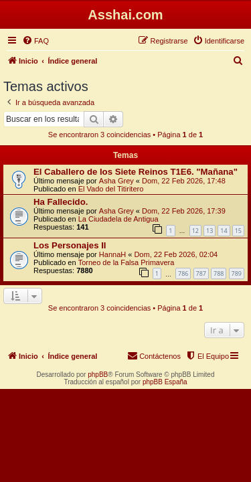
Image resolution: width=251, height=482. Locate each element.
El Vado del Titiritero (111, 189)
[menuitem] (35, 41)
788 (219, 273)
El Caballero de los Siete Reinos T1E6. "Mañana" (135, 172)
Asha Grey (116, 181)
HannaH (112, 254)
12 (195, 230)
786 (183, 273)
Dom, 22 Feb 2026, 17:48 (184, 181)
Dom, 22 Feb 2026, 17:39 (184, 211)
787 (201, 273)
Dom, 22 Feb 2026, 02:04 (176, 254)
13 (209, 230)
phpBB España (165, 382)
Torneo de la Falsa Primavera (126, 262)
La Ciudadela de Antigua (118, 219)
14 (223, 230)
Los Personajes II (69, 245)
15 (238, 230)
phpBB (98, 374)
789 (237, 273)
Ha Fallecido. (60, 202)
